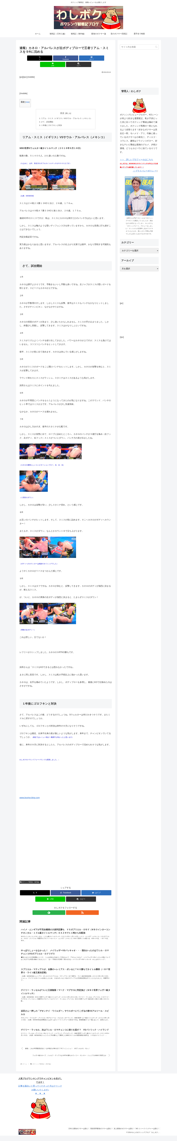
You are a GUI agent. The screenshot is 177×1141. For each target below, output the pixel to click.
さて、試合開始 (45, 116)
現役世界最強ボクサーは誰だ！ (97, 1134)
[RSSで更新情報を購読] (68, 907)
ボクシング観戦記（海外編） (30, 876)
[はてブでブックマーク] (65, 58)
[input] (139, 47)
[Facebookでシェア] (50, 58)
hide (27, 96)
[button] (96, 58)
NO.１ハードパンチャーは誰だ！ (147, 1134)
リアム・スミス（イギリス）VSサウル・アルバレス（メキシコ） (66, 112)
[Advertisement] (65, 78)
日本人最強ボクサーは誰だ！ (73, 1134)
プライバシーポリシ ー (146, 171)
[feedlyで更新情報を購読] (63, 907)
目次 (62, 107)
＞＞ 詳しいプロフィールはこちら (139, 163)
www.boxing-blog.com (30, 792)
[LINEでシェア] (81, 58)
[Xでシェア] (34, 58)
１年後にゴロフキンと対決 (50, 119)
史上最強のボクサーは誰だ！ (121, 1134)
